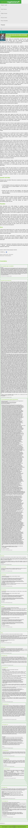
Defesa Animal (2, 255)
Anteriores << (2, 823)
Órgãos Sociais (4, 13)
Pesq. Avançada (4, 20)
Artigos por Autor (5, 254)
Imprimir (10, 564)
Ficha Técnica (4, 9)
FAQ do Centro (4, 17)
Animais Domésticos (8, 255)
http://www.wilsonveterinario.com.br (8, 772)
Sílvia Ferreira (11, 254)
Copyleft (14, 827)
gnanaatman (5, 719)
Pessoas (1, 254)
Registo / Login (4, 5)
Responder (8, 564)
